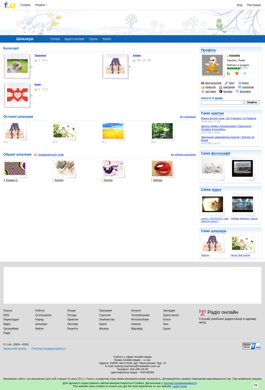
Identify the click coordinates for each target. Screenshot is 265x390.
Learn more (180, 386)
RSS (6, 315)
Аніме (137, 55)
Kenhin (58, 180)
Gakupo (205, 255)
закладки (227, 87)
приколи (208, 87)
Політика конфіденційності (48, 348)
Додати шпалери (74, 38)
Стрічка (93, 38)
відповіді (243, 91)
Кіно (166, 323)
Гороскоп (105, 315)
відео (243, 83)
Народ (39, 319)
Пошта (7, 310)
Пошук (71, 310)
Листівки (72, 323)
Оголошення (43, 315)
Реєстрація (254, 4)
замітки (217, 113)
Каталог (136, 310)
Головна (25, 4)
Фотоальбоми (140, 319)
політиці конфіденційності (180, 383)
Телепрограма (140, 315)
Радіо (6, 332)
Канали (107, 38)
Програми (105, 310)
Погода (71, 315)
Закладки (169, 310)
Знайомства (107, 319)
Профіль (208, 50)
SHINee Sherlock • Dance (244, 218)
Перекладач (11, 319)
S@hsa (156, 180)
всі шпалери (188, 116)
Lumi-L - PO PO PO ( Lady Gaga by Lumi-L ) (215, 219)
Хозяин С (11, 180)
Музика (103, 328)
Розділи (40, 4)
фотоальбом (211, 83)
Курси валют (171, 315)
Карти (103, 323)
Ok (255, 384)
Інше (38, 84)
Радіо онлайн (222, 312)
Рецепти (72, 328)
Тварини (40, 55)
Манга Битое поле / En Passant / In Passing (228, 118)
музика (225, 91)
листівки (208, 91)
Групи (166, 328)
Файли (39, 328)
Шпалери (41, 323)
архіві (219, 98)
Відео (7, 323)
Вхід (239, 4)
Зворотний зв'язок (14, 348)
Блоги (167, 319)
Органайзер (10, 328)
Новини (136, 323)
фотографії (220, 153)
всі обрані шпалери (183, 154)
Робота (39, 310)
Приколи (72, 319)
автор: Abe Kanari (240, 255)
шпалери (246, 87)
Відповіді (137, 328)
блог (229, 83)
